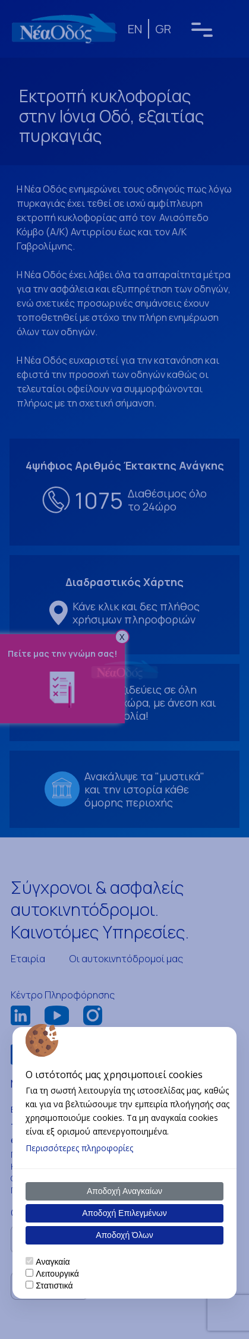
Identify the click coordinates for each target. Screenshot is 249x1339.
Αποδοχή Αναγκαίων (124, 1191)
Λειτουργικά (57, 1273)
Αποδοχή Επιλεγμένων (124, 1213)
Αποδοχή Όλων (124, 1235)
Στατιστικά (54, 1285)
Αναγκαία (53, 1261)
